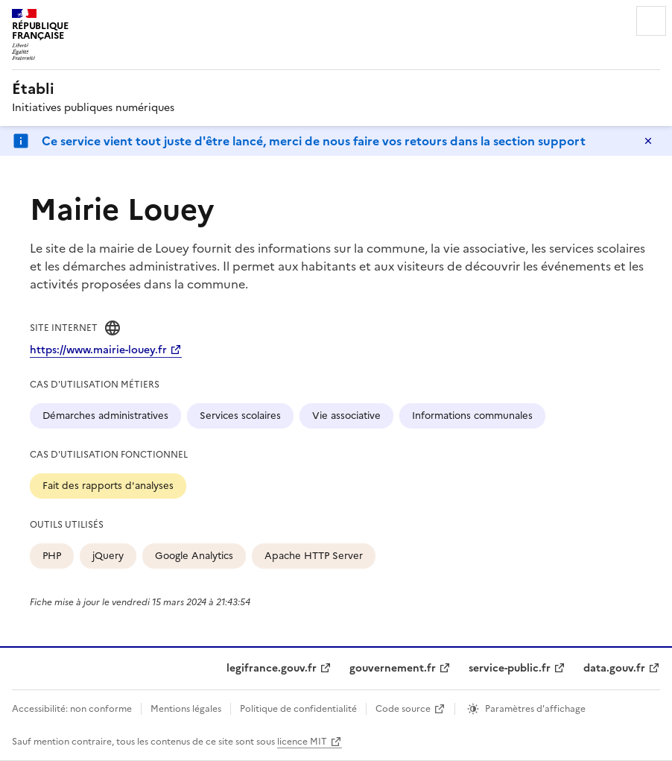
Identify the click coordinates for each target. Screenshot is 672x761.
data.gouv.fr (614, 668)
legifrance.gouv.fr (271, 668)
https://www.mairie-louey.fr (98, 350)
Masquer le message (648, 141)
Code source (403, 709)
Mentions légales (185, 709)
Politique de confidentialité (298, 709)
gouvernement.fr (392, 668)
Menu (651, 21)
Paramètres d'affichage (535, 709)
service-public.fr (510, 668)
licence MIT (302, 741)
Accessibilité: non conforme (72, 709)
